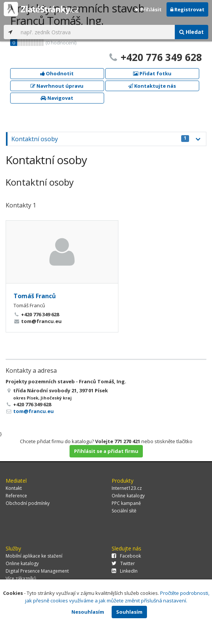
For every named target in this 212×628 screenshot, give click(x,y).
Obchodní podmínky (28, 503)
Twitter (123, 563)
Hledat (191, 31)
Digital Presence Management (37, 571)
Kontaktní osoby (100, 139)
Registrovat (187, 9)
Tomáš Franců (35, 296)
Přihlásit (148, 9)
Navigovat (57, 98)
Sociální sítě (124, 511)
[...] (96, 32)
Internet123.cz (127, 488)
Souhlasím (129, 611)
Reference (16, 495)
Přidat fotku (152, 73)
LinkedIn (125, 571)
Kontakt (14, 488)
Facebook (126, 556)
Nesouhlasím (87, 611)
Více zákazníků (21, 578)
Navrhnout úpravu (56, 85)
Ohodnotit (57, 73)
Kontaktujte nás (152, 85)
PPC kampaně (126, 503)
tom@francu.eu (33, 411)
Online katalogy (128, 495)
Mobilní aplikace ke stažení (34, 556)
